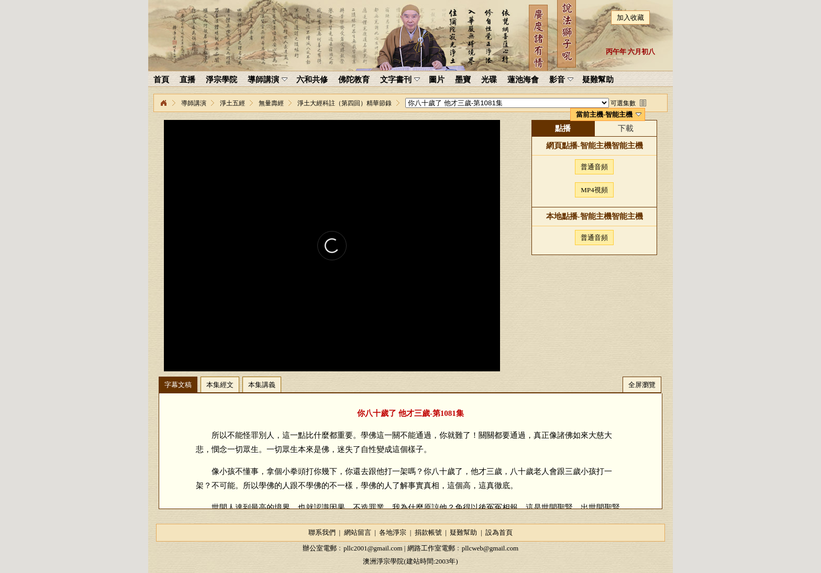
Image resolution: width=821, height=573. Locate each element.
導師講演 (193, 103)
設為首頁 (499, 532)
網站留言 (357, 532)
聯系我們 (322, 532)
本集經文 (220, 385)
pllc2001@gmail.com (373, 548)
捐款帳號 (428, 532)
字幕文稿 (178, 385)
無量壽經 (271, 103)
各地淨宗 (392, 532)
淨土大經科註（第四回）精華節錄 (344, 103)
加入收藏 (630, 17)
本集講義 (261, 385)
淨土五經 (232, 103)
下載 (626, 128)
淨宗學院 (163, 103)
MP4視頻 (594, 190)
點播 (563, 128)
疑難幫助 (463, 532)
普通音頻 (594, 167)
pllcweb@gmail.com (490, 548)
